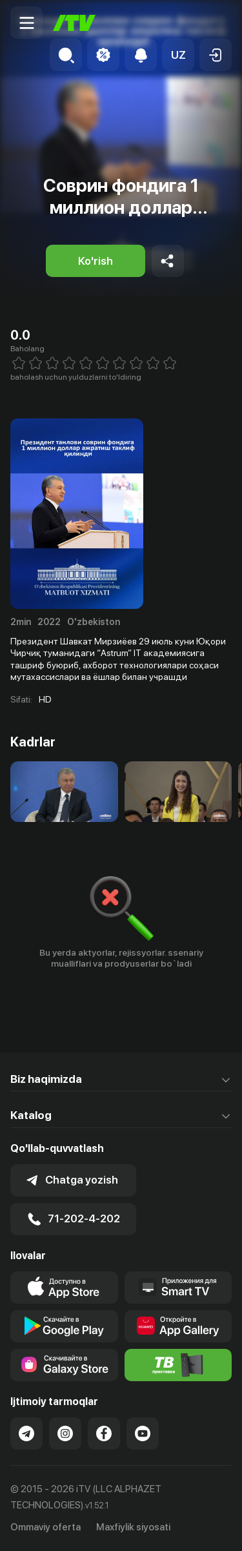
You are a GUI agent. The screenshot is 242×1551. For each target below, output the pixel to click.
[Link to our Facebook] (104, 1433)
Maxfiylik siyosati (133, 1527)
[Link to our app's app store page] (64, 1287)
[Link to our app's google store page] (64, 1326)
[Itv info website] (178, 1365)
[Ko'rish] (95, 261)
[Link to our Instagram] (65, 1433)
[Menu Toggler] (26, 22)
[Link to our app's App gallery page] (178, 1326)
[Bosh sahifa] (74, 23)
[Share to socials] (168, 261)
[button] (178, 55)
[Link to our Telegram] (26, 1433)
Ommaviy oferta (45, 1527)
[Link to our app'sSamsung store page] (64, 1365)
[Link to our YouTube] (142, 1433)
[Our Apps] (178, 1287)
